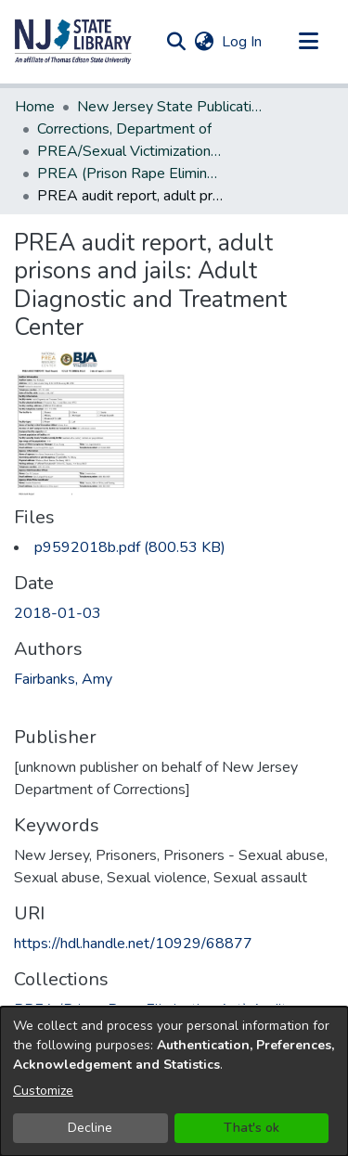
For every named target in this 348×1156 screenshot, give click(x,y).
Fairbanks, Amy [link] (63, 679)
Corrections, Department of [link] (124, 129)
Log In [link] (243, 42)
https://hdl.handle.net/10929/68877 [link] (133, 943)
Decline (90, 1128)
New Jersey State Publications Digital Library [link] (170, 106)
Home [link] (35, 106)
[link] (130, 547)
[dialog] (174, 1081)
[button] (73, 42)
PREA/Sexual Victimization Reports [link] (130, 151)
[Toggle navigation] (308, 41)
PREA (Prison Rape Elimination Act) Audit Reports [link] (130, 173)
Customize (43, 1090)
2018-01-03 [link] (57, 613)
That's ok (251, 1128)
